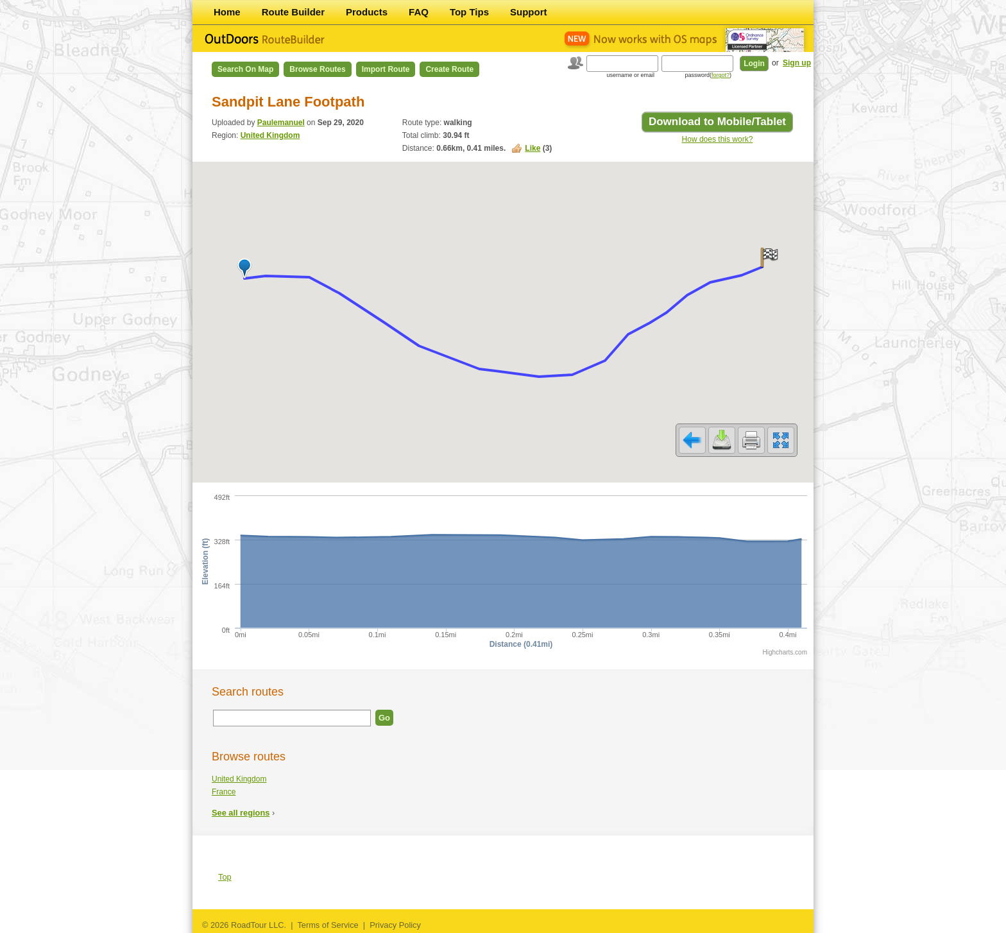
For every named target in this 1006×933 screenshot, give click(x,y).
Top (225, 877)
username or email (630, 75)
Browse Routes (317, 69)
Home (227, 11)
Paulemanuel (281, 122)
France (223, 791)
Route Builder (293, 11)
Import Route (386, 69)
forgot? (720, 75)
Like (532, 148)
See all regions (240, 812)
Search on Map (245, 69)
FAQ (419, 11)
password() (708, 75)
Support (528, 11)
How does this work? (717, 139)
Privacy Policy (395, 925)
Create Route (449, 69)
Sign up (797, 62)
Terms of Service (327, 925)
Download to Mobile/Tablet (717, 122)
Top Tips (469, 11)
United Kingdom (270, 135)
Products (367, 11)
